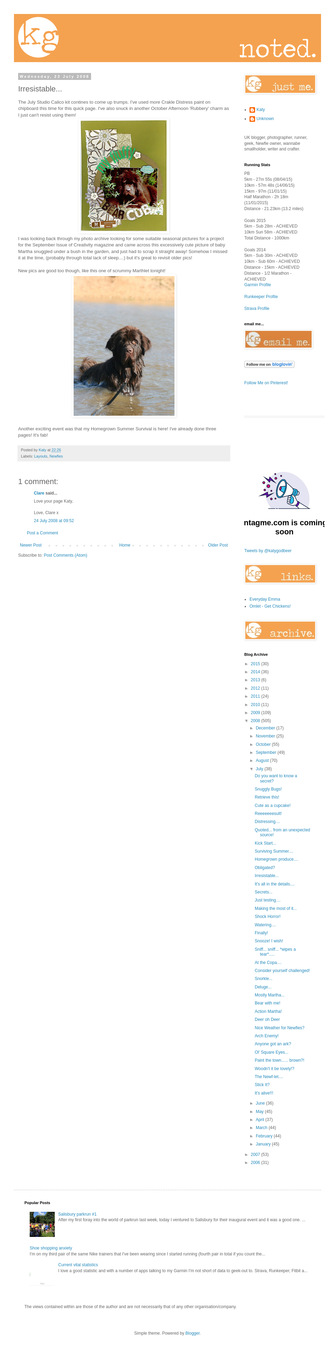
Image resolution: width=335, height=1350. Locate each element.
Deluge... (263, 987)
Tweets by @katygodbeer (268, 550)
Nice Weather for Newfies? (280, 1027)
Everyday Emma (265, 599)
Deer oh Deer (267, 1019)
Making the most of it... (276, 908)
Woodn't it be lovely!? (274, 1068)
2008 (256, 720)
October (264, 744)
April (260, 1119)
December (266, 728)
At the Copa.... (268, 962)
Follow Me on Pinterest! (266, 382)
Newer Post (31, 545)
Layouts (40, 456)
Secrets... (264, 892)
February (265, 1136)
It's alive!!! (264, 1093)
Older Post (218, 545)
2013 (256, 679)
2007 (256, 1154)
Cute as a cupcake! (273, 805)
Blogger (192, 1333)
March (262, 1127)
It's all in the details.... (275, 884)
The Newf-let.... (269, 1076)
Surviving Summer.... (274, 851)
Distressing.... (267, 821)
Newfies (56, 456)
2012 (256, 688)
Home (125, 545)
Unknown (265, 118)
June (261, 1103)
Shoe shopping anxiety (51, 1248)
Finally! (261, 932)
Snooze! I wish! (269, 941)
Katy (260, 109)
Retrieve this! (267, 797)
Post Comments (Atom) (65, 555)
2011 (256, 696)
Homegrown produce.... (276, 859)
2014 (256, 671)
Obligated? (265, 867)
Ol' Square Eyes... (271, 1052)
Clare (39, 493)
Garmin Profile (257, 284)
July (260, 768)
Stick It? (262, 1084)
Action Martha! (268, 1011)
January (264, 1144)
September (266, 752)
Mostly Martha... (269, 995)
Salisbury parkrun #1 (77, 1214)
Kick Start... (265, 843)
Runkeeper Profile (261, 296)
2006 (256, 1162)
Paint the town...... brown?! (279, 1060)
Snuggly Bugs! (268, 789)
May (260, 1111)
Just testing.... (268, 900)
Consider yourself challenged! (282, 970)
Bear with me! (267, 1003)
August (263, 760)
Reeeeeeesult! (268, 813)
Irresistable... (267, 875)
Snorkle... (264, 978)
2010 (256, 704)
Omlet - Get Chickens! (270, 606)
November (266, 736)
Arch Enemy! (267, 1035)
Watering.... (265, 924)
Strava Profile (256, 308)
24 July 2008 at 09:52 (54, 520)
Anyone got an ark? (273, 1043)
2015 (256, 663)
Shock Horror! (268, 916)
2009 (256, 712)
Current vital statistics (78, 1264)
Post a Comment (42, 533)
